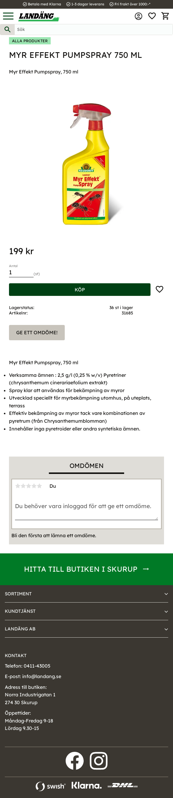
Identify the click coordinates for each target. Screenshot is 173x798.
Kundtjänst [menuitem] (20, 611)
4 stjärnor (34, 486)
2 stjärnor (23, 486)
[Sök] (7, 29)
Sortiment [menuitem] (18, 594)
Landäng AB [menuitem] (20, 629)
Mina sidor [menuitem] (138, 16)
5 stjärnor (39, 486)
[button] (8, 16)
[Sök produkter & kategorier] (94, 29)
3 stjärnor (28, 486)
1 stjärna (17, 486)
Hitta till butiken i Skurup (80, 568)
